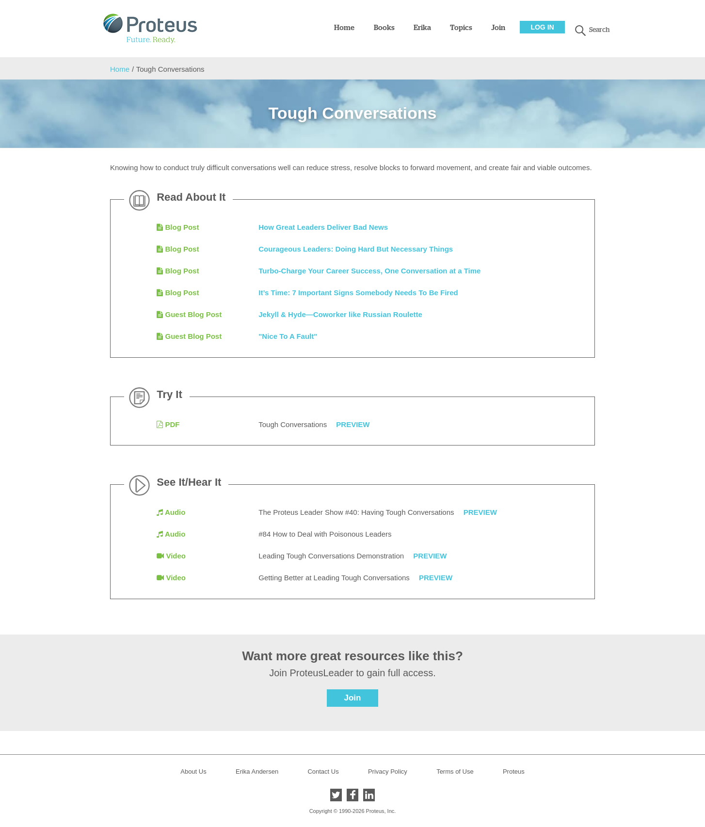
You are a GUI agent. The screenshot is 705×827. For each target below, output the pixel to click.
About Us (193, 771)
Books (384, 28)
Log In (542, 27)
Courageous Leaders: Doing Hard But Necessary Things (355, 249)
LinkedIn (369, 795)
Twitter (336, 795)
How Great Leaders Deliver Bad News (323, 227)
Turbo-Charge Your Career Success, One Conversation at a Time (369, 271)
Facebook (352, 795)
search (580, 30)
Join (498, 28)
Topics (461, 28)
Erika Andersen (257, 771)
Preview (352, 424)
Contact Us (322, 771)
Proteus (514, 771)
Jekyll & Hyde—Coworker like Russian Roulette (340, 314)
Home (344, 28)
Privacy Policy (387, 771)
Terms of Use (455, 771)
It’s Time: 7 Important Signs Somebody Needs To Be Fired (358, 292)
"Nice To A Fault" (287, 336)
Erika (422, 28)
